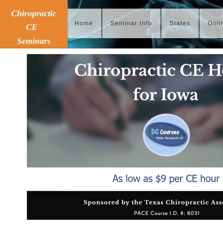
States (180, 23)
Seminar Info (131, 23)
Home (84, 23)
